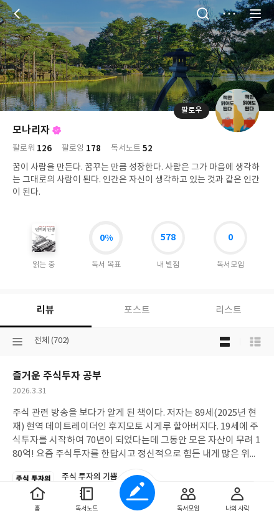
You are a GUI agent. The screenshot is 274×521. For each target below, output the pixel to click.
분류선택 (17, 341)
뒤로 (18, 13)
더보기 (229, 13)
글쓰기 (137, 492)
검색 (203, 13)
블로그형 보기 (224, 341)
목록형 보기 (255, 341)
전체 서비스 (255, 13)
